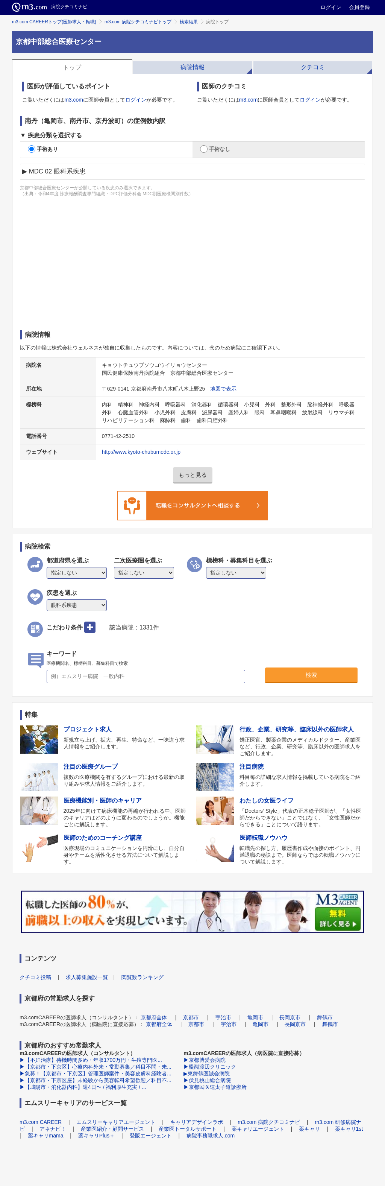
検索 (311, 675)
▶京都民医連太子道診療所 (215, 1087)
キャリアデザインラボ (196, 1122)
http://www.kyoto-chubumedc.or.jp (141, 452)
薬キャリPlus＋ (96, 1136)
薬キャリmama (46, 1136)
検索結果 (189, 21)
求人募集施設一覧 (87, 977)
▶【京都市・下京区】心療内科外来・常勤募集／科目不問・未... (95, 1067)
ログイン (330, 7)
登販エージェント (151, 1136)
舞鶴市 (325, 1017)
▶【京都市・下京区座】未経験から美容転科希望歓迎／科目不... (95, 1080)
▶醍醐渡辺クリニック (209, 1067)
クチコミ (313, 67)
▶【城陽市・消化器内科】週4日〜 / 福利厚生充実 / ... (83, 1087)
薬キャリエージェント (258, 1129)
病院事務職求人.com (210, 1136)
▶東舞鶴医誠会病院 (206, 1073)
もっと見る (193, 474)
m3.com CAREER (41, 1122)
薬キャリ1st (349, 1129)
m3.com (73, 100)
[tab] (72, 67)
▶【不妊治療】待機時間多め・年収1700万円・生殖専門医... (91, 1060)
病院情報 (192, 67)
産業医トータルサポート (188, 1129)
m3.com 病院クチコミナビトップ (138, 21)
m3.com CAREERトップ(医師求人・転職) (54, 21)
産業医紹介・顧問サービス (112, 1129)
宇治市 (223, 1017)
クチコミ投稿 (35, 977)
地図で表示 (223, 389)
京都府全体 (154, 1017)
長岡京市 (289, 1017)
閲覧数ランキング (142, 977)
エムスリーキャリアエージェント (115, 1122)
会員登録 (359, 7)
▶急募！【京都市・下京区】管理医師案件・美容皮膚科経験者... (95, 1073)
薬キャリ (309, 1129)
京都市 (191, 1017)
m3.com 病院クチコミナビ (269, 1122)
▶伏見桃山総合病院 (207, 1080)
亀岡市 (255, 1017)
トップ (72, 67)
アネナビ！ (52, 1129)
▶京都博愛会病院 (204, 1060)
